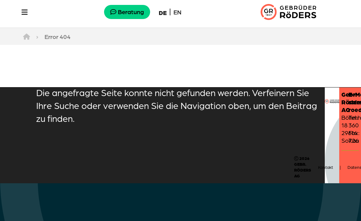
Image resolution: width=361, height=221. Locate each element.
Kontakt (325, 167)
